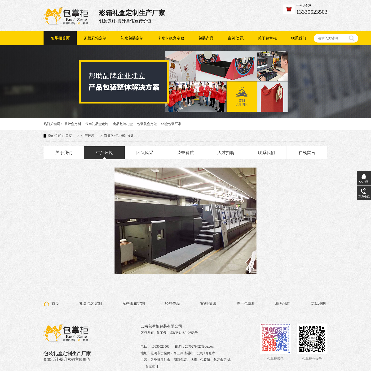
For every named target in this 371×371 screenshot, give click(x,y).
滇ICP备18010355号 (184, 333)
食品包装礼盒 (123, 124)
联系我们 (298, 38)
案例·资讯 (236, 38)
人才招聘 (225, 152)
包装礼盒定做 (147, 124)
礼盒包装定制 (132, 38)
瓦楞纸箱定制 (133, 304)
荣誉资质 (185, 152)
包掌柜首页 (60, 38)
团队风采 (144, 152)
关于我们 (63, 152)
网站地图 (318, 304)
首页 (68, 136)
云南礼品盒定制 (96, 124)
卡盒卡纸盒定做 (171, 38)
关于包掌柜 (267, 38)
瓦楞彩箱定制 (95, 38)
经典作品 (172, 304)
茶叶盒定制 (72, 124)
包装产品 (205, 38)
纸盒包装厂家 (171, 124)
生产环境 (87, 136)
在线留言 (306, 152)
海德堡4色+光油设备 (119, 136)
